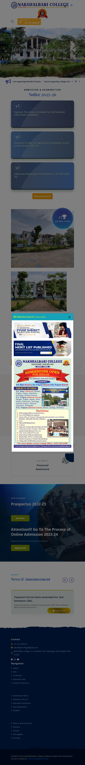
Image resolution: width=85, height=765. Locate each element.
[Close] (69, 317)
